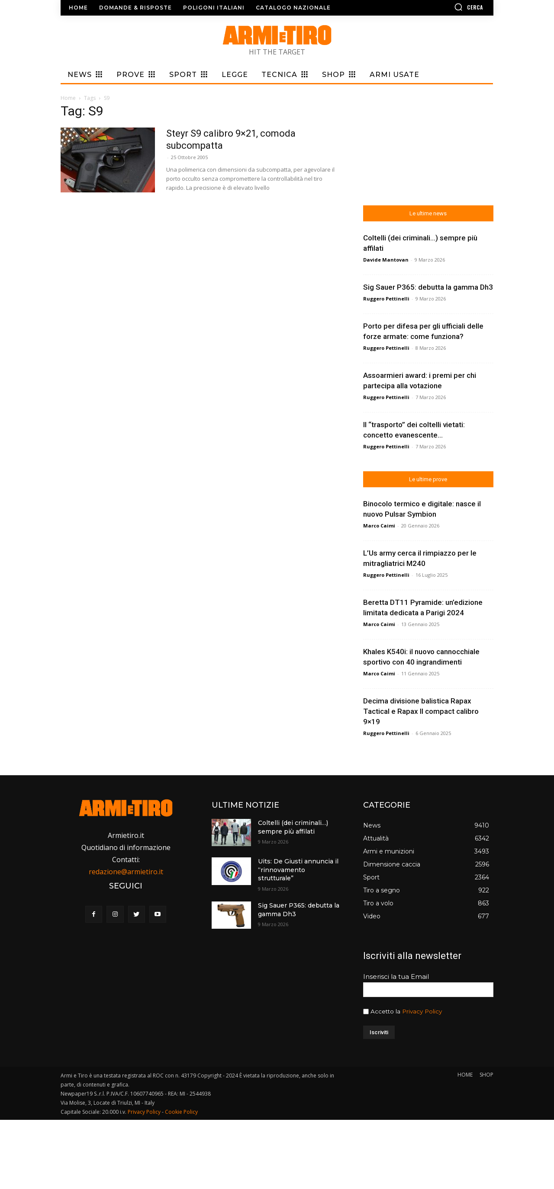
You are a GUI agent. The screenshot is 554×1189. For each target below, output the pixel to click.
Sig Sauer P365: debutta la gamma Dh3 (428, 287)
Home (68, 98)
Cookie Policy (181, 1111)
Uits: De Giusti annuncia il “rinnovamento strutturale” (298, 869)
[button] (443, 7)
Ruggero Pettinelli (386, 298)
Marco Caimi (379, 525)
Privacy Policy (422, 1011)
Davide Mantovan (386, 259)
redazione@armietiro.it (126, 871)
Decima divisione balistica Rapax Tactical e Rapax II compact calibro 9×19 (421, 711)
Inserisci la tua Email (396, 976)
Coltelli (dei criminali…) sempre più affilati (293, 827)
